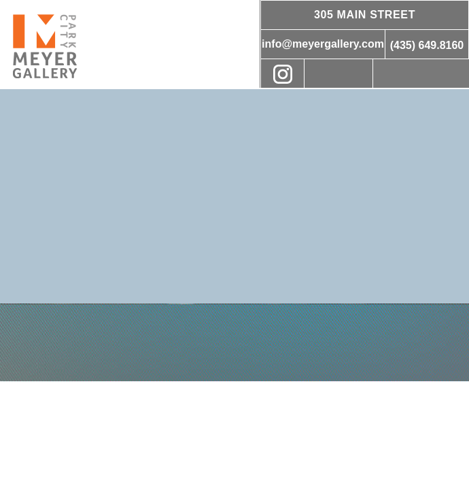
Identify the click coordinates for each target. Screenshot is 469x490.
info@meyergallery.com (323, 44)
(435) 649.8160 (427, 45)
